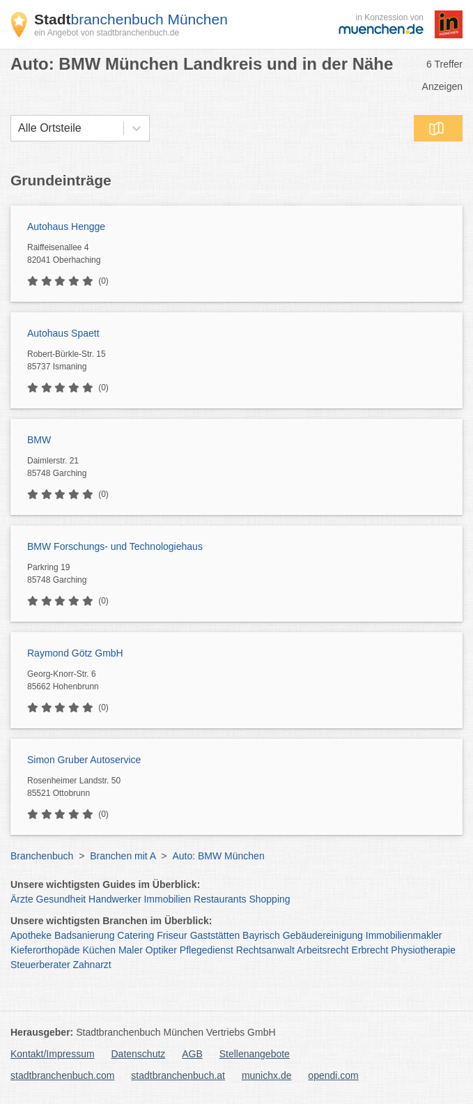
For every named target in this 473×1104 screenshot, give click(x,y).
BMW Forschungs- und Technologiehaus (115, 546)
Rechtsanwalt (265, 950)
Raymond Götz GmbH (75, 653)
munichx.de (267, 1075)
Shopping (269, 899)
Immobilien (167, 899)
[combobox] (18, 128)
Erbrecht (370, 950)
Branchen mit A (122, 855)
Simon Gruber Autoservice (84, 759)
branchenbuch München (131, 19)
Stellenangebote (254, 1053)
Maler (130, 950)
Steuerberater (40, 964)
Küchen (99, 950)
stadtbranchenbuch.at (178, 1075)
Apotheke (31, 935)
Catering (135, 935)
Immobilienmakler (404, 935)
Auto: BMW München (218, 855)
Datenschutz (138, 1053)
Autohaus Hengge (66, 226)
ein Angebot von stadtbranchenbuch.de (106, 33)
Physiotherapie (423, 950)
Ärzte (21, 899)
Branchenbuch (41, 855)
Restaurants (220, 899)
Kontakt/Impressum (52, 1053)
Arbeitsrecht (323, 950)
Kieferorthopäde (45, 950)
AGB (192, 1053)
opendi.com (333, 1075)
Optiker (161, 950)
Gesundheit (61, 899)
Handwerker (114, 899)
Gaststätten (215, 935)
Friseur (172, 935)
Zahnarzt (92, 964)
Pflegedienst (206, 950)
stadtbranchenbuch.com (62, 1075)
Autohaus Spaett (63, 333)
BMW (39, 439)
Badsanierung (84, 935)
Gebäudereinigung (323, 935)
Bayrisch (261, 935)
